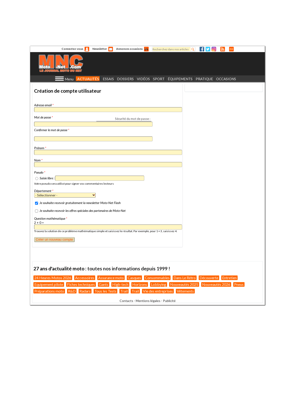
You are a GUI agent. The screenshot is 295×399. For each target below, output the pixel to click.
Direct (231, 49)
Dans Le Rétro (185, 277)
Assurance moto (111, 277)
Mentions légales (148, 301)
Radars (85, 291)
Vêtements (185, 291)
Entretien (229, 277)
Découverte (209, 277)
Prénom (40, 148)
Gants (103, 284)
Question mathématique (50, 218)
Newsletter (99, 48)
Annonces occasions (129, 48)
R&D (72, 291)
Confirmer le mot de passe (51, 130)
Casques (134, 277)
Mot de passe (43, 117)
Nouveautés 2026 (216, 284)
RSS (222, 49)
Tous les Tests (105, 291)
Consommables (157, 277)
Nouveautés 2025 (184, 284)
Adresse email (43, 105)
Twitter (208, 49)
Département (43, 191)
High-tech (120, 284)
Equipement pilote (48, 284)
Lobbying (158, 284)
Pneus (239, 284)
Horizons (139, 284)
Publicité (169, 301)
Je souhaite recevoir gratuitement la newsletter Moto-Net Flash (80, 203)
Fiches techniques (81, 284)
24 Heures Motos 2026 (52, 277)
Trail (124, 291)
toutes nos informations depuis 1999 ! (128, 268)
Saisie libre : (47, 178)
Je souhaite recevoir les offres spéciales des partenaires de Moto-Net (82, 211)
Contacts (126, 301)
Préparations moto (49, 291)
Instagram (214, 49)
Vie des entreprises (158, 291)
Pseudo (39, 172)
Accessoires (84, 277)
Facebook (202, 49)
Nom (38, 160)
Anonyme (87, 49)
